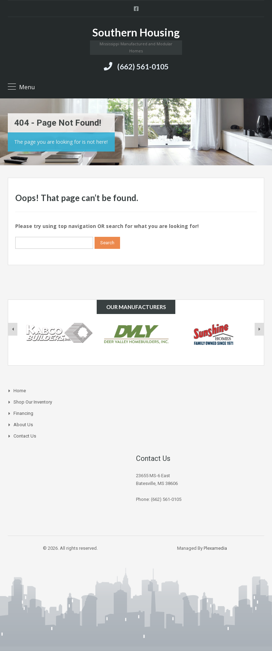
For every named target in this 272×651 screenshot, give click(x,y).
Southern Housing (136, 32)
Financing (23, 413)
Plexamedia (215, 548)
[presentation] (12, 329)
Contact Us (24, 436)
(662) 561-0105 (143, 66)
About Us (23, 424)
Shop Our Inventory (32, 402)
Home (19, 390)
